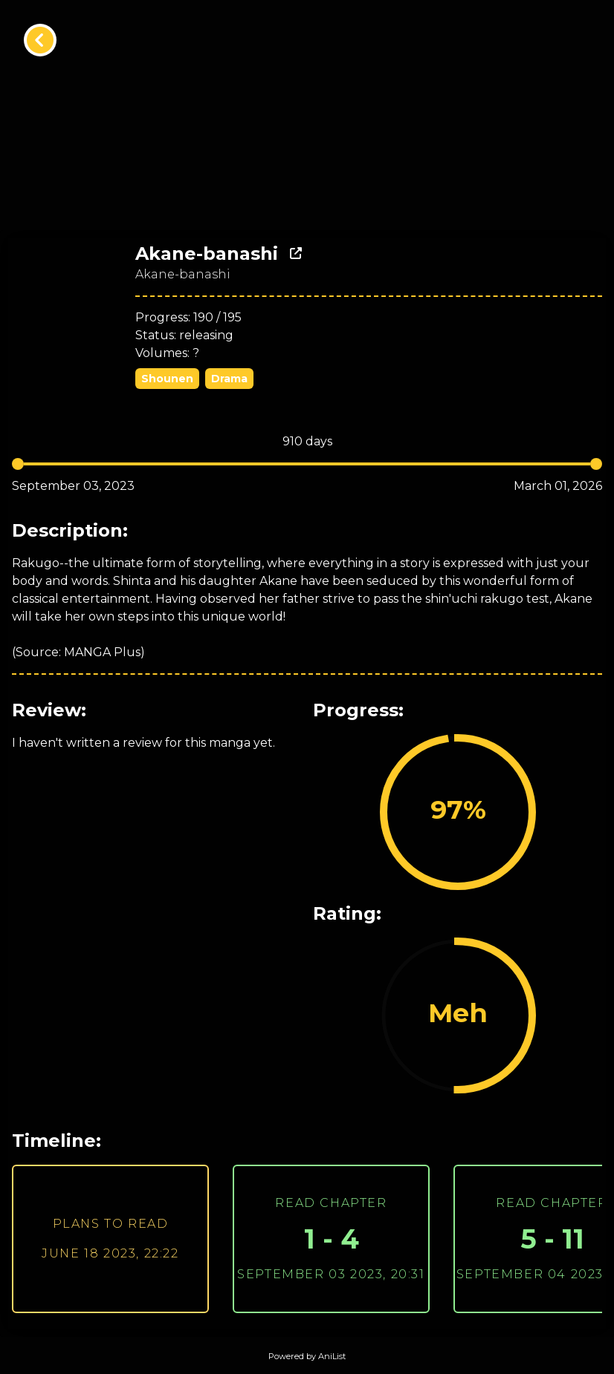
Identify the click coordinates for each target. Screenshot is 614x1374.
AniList (332, 1356)
